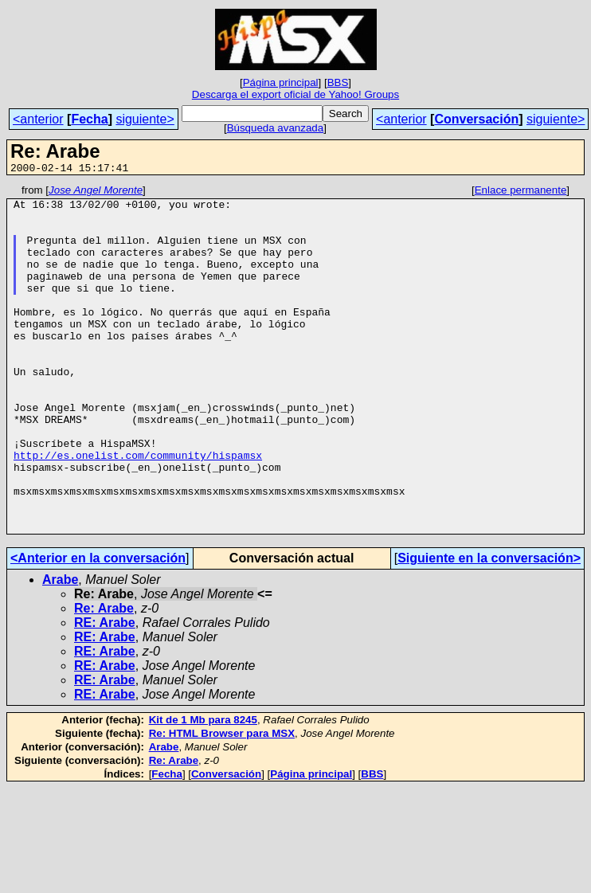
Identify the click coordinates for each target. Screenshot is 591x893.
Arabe (60, 649)
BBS (338, 82)
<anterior (38, 119)
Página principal (281, 82)
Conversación (476, 119)
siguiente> (144, 119)
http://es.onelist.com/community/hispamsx (138, 510)
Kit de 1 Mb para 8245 (203, 789)
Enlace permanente (521, 192)
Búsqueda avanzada (275, 128)
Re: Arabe (104, 677)
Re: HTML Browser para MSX (222, 803)
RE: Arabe (104, 692)
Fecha (89, 119)
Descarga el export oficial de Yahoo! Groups (295, 94)
